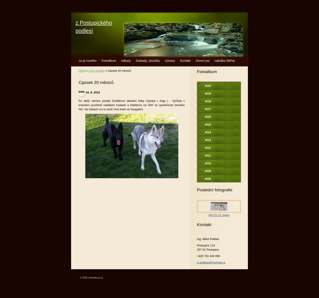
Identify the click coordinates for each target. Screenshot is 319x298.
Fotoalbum (108, 60)
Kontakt (185, 60)
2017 (208, 109)
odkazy (126, 60)
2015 (208, 124)
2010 (208, 163)
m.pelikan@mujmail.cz (211, 262)
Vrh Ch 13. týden (219, 215)
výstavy (170, 60)
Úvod (82, 70)
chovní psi (202, 60)
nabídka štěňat (224, 60)
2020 (208, 85)
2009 (208, 171)
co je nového (88, 60)
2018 (208, 101)
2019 (208, 93)
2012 (208, 147)
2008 (208, 178)
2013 (208, 140)
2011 (208, 155)
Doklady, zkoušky (148, 60)
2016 (208, 116)
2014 (208, 132)
